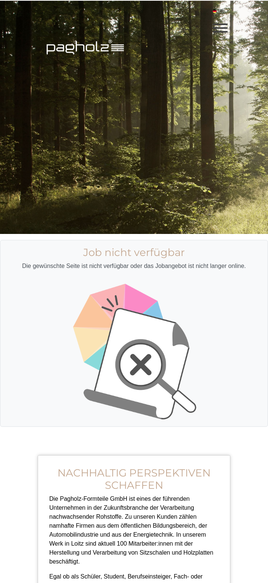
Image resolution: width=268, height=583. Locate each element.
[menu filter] (134, 0)
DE (219, 10)
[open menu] (220, 25)
